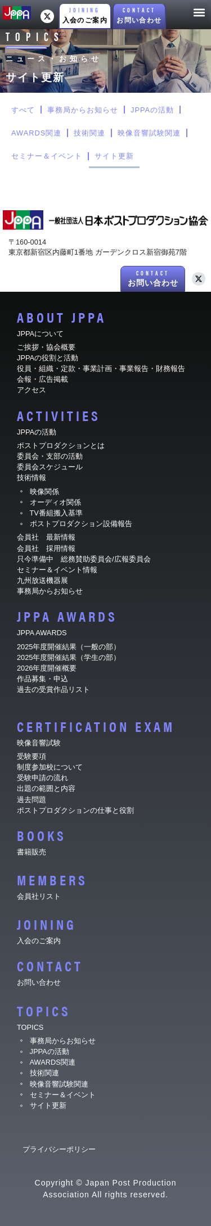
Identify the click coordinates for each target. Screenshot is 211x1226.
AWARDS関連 (36, 133)
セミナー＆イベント (46, 156)
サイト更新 (114, 156)
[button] (85, 16)
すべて (23, 110)
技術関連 (89, 133)
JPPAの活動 (152, 110)
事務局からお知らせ (82, 110)
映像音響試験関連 (149, 133)
